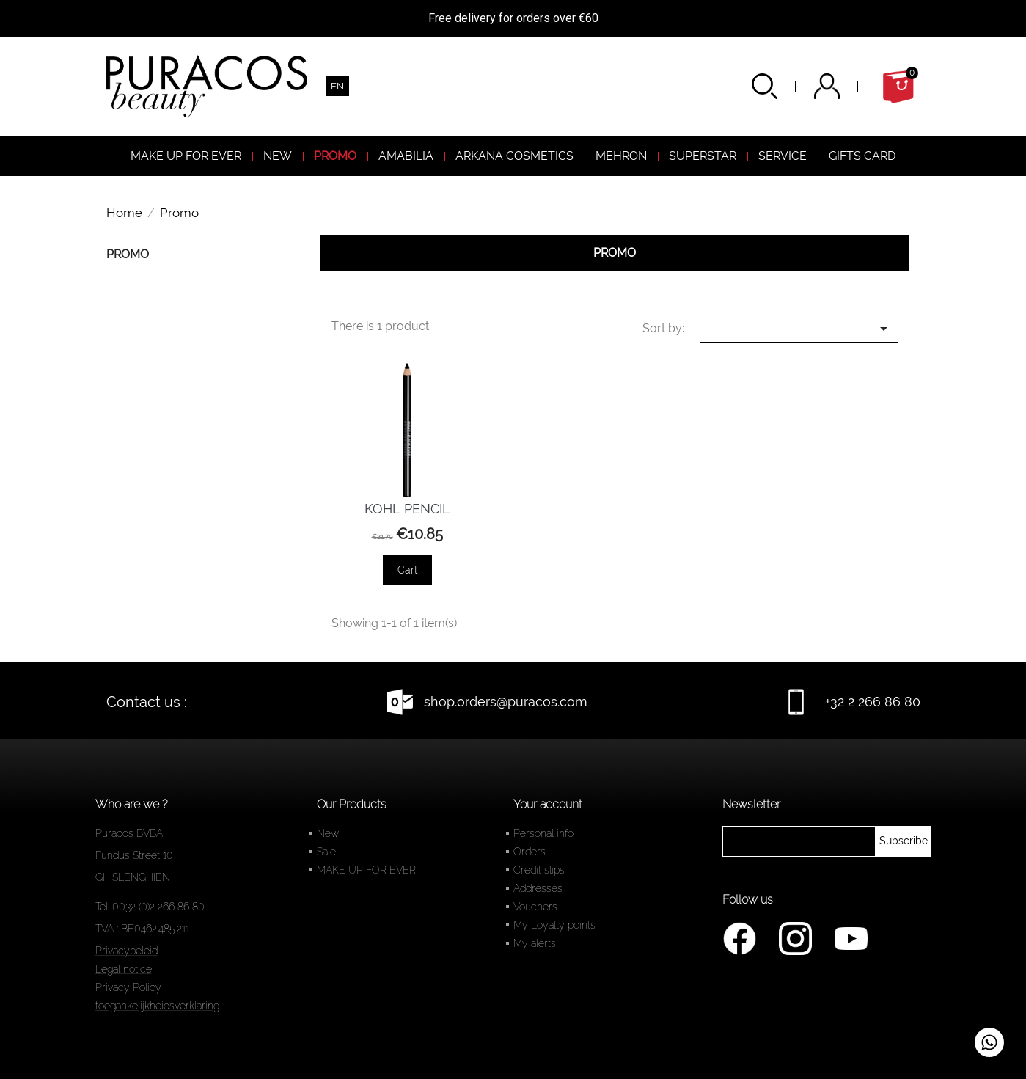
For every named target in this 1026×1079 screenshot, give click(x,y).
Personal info (543, 833)
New (328, 833)
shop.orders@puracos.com (505, 701)
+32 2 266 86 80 (872, 701)
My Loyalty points (554, 925)
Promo (127, 254)
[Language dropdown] (337, 86)
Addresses (538, 888)
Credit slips (539, 870)
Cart (407, 570)
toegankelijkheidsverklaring (157, 1006)
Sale (326, 851)
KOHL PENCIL (407, 508)
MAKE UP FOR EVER (366, 870)
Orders (529, 851)
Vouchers (535, 906)
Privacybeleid (126, 951)
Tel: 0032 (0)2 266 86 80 (150, 906)
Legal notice (123, 969)
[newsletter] (903, 841)
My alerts (534, 943)
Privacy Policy (128, 987)
